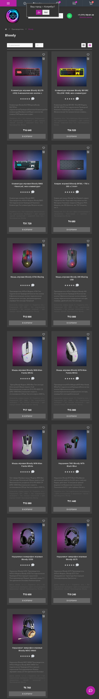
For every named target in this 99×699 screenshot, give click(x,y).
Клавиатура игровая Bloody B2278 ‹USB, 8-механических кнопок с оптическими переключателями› (27, 93)
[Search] (60, 15)
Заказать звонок (86, 17)
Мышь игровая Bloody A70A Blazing (27, 277)
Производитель (18, 29)
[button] (86, 14)
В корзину (27, 136)
